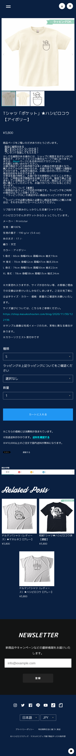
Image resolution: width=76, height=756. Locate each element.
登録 (38, 676)
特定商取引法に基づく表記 (49, 728)
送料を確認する (41, 434)
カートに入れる (38, 411)
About (16, 158)
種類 (6, 346)
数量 (6, 385)
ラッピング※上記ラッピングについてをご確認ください (37, 365)
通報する (26, 450)
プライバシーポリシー (25, 728)
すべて (7, 469)
